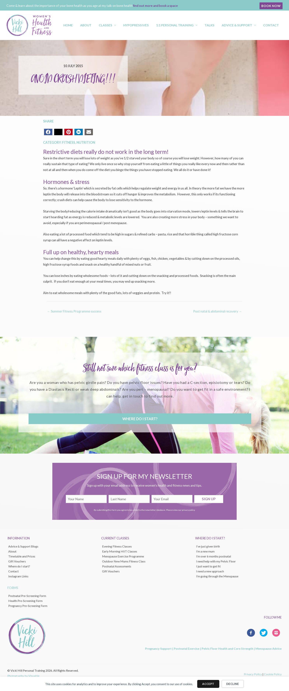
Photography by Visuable (23, 675)
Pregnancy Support (158, 648)
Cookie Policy (273, 674)
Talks (217, 25)
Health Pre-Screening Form (25, 600)
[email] (172, 499)
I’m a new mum (205, 551)
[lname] (129, 499)
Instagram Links (18, 576)
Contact (272, 25)
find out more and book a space (155, 6)
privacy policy (188, 509)
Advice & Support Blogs (23, 546)
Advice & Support (241, 25)
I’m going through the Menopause (217, 576)
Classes (123, 25)
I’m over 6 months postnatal (213, 556)
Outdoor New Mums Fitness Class (123, 561)
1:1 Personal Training (185, 25)
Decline (232, 683)
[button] (271, 5)
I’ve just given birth (208, 546)
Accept (208, 683)
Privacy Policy (253, 674)
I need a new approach (210, 571)
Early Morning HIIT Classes (119, 551)
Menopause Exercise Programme (123, 556)
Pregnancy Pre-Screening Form (27, 605)
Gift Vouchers (17, 561)
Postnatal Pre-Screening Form (27, 595)
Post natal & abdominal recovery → (217, 311)
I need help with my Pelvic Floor (216, 561)
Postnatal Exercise (186, 648)
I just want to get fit (208, 566)
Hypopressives (150, 25)
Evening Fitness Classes (117, 546)
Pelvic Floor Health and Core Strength (227, 648)
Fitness (68, 142)
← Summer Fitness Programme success (74, 311)
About (106, 25)
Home (92, 25)
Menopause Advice (268, 648)
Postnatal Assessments (116, 566)
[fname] (86, 499)
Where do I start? (19, 566)
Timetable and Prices (21, 556)
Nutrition (85, 142)
